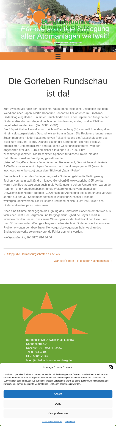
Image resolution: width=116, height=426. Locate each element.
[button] (110, 367)
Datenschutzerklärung (52, 421)
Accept (58, 393)
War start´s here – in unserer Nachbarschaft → (83, 260)
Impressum (70, 421)
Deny (58, 403)
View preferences (58, 413)
